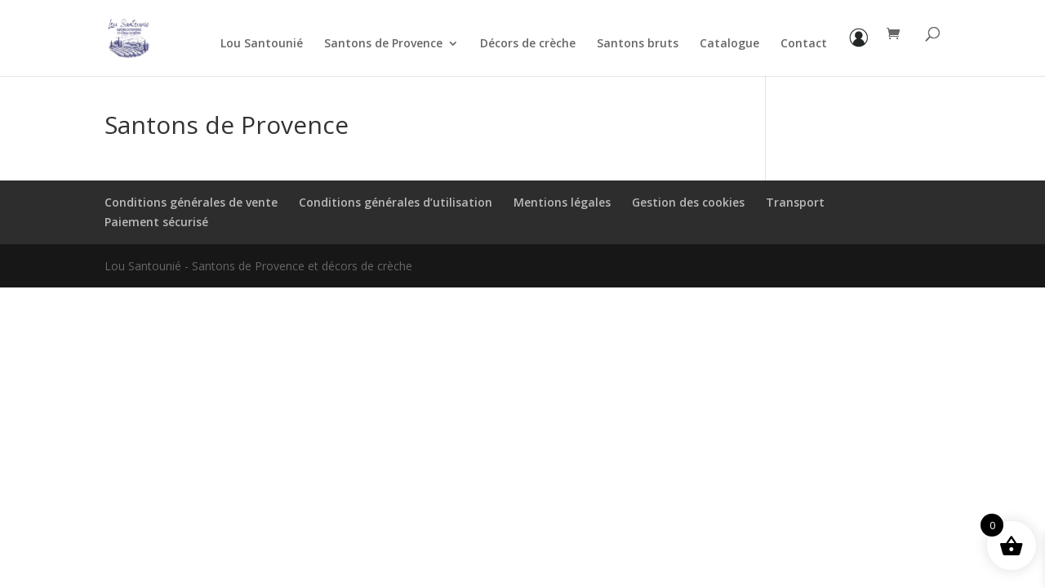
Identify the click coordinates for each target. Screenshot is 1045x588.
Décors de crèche (528, 44)
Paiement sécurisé (156, 221)
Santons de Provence (383, 44)
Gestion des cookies (688, 202)
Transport (795, 202)
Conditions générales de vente (191, 202)
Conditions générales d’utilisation (395, 202)
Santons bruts (637, 44)
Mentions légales (562, 202)
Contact (803, 44)
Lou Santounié (261, 44)
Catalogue (729, 44)
